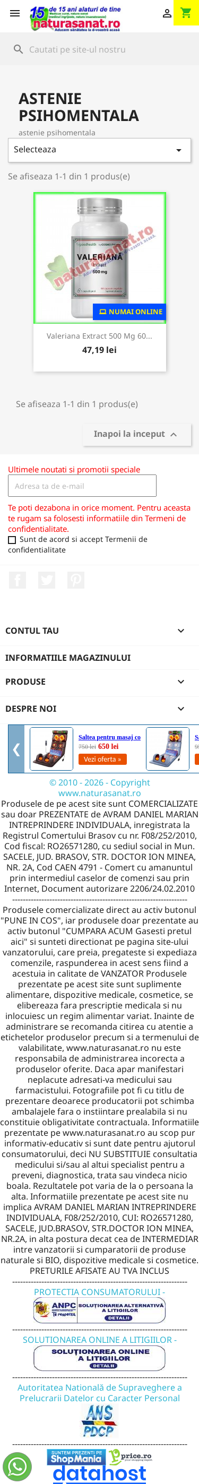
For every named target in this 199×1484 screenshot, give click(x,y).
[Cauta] (99, 49)
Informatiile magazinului (68, 657)
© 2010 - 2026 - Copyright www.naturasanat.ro (99, 787)
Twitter (46, 580)
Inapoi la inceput (137, 435)
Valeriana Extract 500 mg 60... (99, 336)
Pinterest (75, 580)
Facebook (17, 580)
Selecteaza (99, 150)
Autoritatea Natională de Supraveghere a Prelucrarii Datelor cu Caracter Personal (100, 1404)
